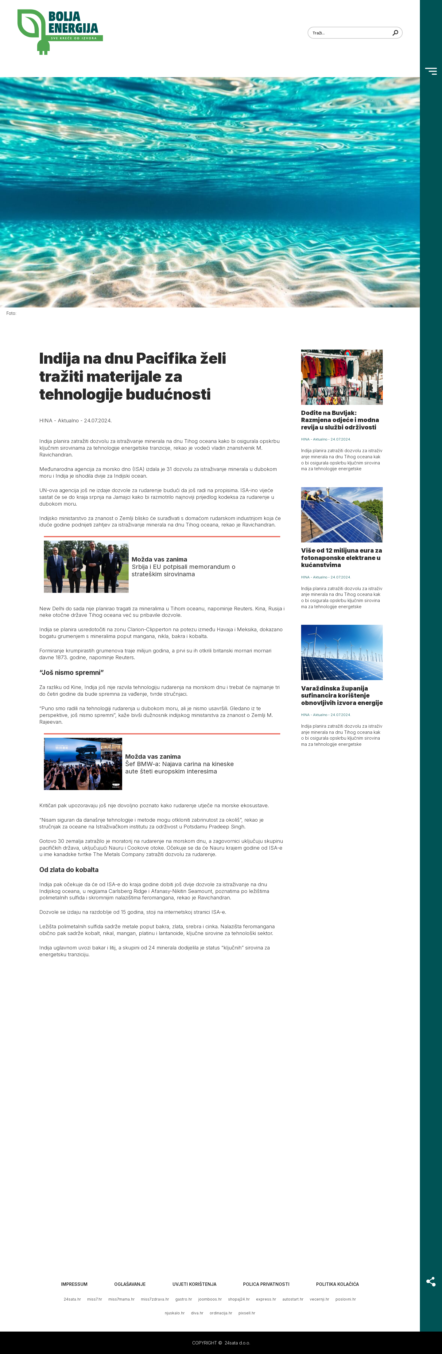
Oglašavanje (129, 1284)
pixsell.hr (246, 1313)
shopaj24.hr (239, 1299)
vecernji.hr (319, 1299)
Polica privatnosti (266, 1284)
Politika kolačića (337, 1284)
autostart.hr (293, 1299)
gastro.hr (183, 1299)
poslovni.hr (345, 1299)
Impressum (74, 1284)
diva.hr (197, 1313)
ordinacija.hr (221, 1313)
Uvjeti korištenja (194, 1284)
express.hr (266, 1299)
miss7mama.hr (121, 1299)
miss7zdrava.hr (155, 1299)
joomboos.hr (210, 1299)
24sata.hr (72, 1299)
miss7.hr (94, 1299)
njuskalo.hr (175, 1313)
